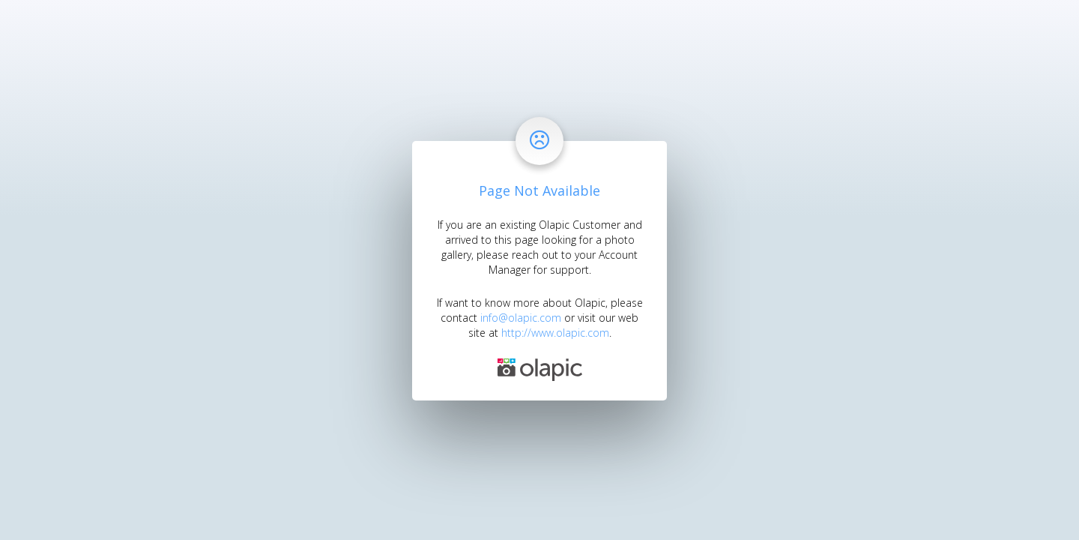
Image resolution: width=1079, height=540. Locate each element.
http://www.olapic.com (555, 333)
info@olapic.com (520, 317)
